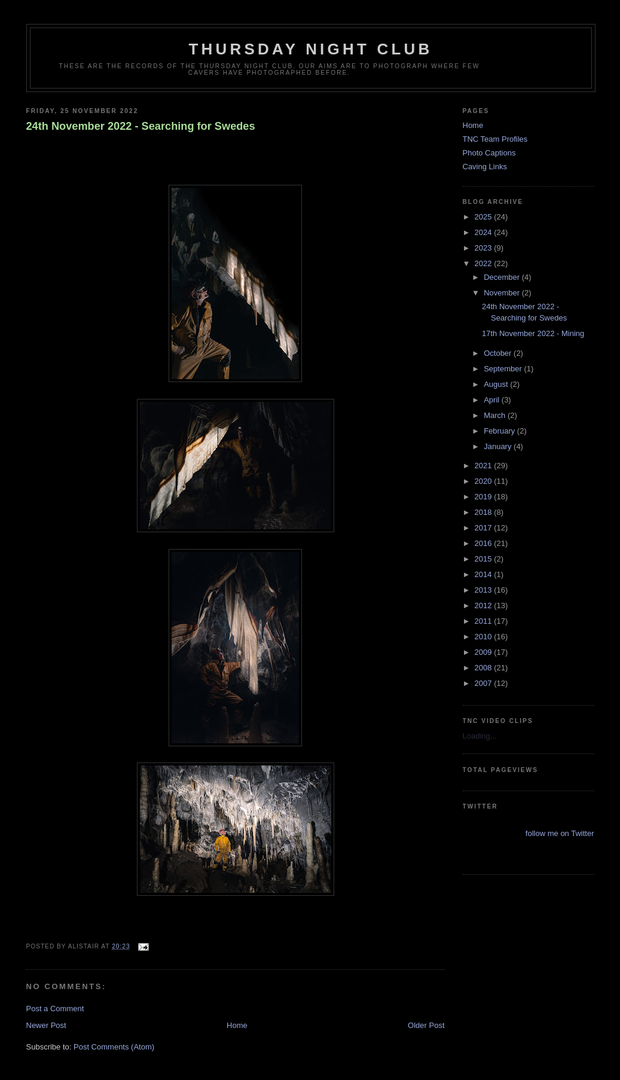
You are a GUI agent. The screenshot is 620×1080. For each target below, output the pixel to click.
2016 (484, 543)
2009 (484, 652)
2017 (484, 527)
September (504, 368)
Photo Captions (489, 152)
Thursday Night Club (311, 49)
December (503, 277)
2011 (484, 621)
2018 (484, 512)
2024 (484, 232)
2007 (484, 683)
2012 (484, 605)
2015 (484, 558)
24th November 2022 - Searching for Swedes (140, 126)
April (493, 399)
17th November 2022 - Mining (533, 333)
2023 (484, 247)
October (499, 353)
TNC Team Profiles (495, 139)
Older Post (426, 1025)
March (496, 415)
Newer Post (46, 1025)
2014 (484, 574)
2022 (484, 263)
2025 (484, 216)
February (500, 430)
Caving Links (485, 166)
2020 (484, 481)
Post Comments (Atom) (114, 1046)
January (499, 446)
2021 (484, 465)
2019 (484, 496)
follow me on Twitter (560, 833)
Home (237, 1025)
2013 (484, 589)
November (503, 292)
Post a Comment (55, 1008)
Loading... (480, 735)
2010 (484, 636)
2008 (484, 667)
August (497, 384)
